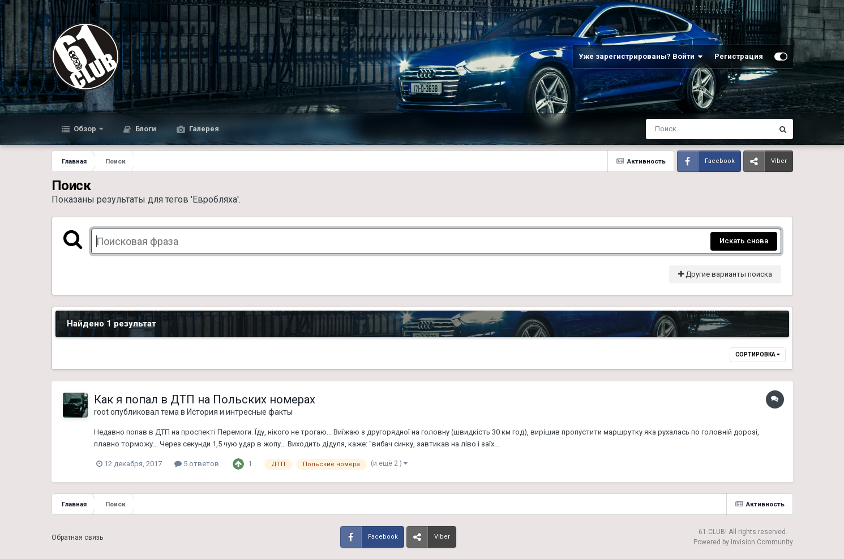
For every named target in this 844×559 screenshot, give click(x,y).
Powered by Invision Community (743, 542)
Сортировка (757, 354)
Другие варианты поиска (725, 274)
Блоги (145, 128)
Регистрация (738, 56)
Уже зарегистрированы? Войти (641, 56)
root (101, 411)
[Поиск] (688, 129)
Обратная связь (77, 537)
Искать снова (743, 240)
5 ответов (196, 463)
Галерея (203, 128)
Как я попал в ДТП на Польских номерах (204, 399)
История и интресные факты (240, 411)
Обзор (85, 128)
